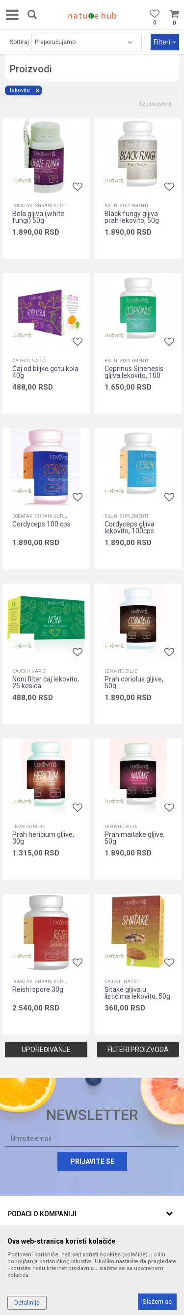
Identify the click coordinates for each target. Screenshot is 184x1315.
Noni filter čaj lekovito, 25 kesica (45, 682)
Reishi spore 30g (37, 989)
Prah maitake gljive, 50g (135, 838)
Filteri (165, 42)
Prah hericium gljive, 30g (43, 838)
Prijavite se (92, 1161)
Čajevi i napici (29, 360)
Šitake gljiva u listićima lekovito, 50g (137, 993)
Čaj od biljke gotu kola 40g (45, 372)
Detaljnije (27, 1302)
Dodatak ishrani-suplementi (47, 205)
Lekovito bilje (121, 671)
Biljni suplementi (126, 205)
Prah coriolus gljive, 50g (134, 682)
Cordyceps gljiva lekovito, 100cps (130, 527)
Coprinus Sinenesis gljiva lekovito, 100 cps (134, 375)
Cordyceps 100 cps (41, 524)
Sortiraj (19, 42)
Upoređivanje (46, 1049)
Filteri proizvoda (138, 1049)
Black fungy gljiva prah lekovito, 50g (132, 217)
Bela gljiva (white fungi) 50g (38, 217)
